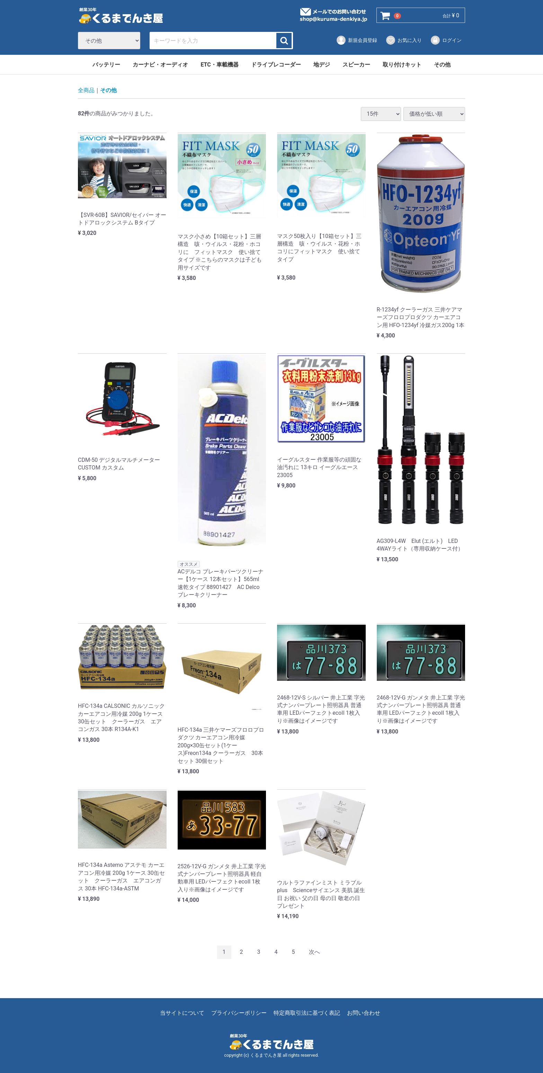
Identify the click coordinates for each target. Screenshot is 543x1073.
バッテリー (106, 64)
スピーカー (356, 64)
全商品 (86, 90)
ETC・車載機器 (219, 64)
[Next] (314, 952)
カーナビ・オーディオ (160, 64)
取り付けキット (402, 64)
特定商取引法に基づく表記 (307, 1013)
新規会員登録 (356, 40)
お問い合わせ (363, 1013)
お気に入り (403, 40)
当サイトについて (182, 1013)
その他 (442, 64)
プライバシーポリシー (239, 1013)
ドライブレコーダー (276, 64)
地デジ (321, 64)
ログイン (446, 40)
